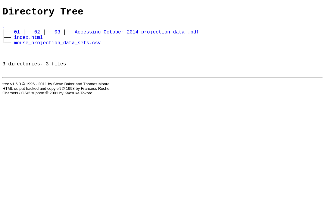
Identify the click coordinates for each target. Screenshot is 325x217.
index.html (28, 42)
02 (37, 36)
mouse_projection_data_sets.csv (57, 49)
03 (57, 36)
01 (17, 36)
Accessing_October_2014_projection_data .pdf (137, 36)
